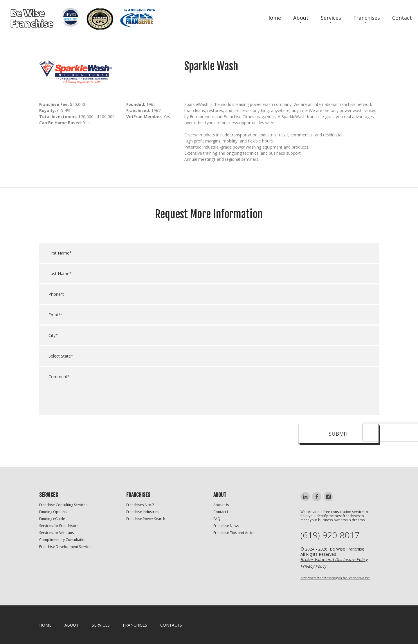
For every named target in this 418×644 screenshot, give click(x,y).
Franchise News (226, 525)
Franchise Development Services (65, 546)
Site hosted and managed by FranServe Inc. (335, 578)
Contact (402, 17)
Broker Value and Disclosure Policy (333, 559)
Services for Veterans (56, 532)
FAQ (216, 518)
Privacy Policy (313, 566)
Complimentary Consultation (63, 539)
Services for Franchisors (58, 525)
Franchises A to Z (140, 504)
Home (273, 17)
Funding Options (52, 511)
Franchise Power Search (145, 518)
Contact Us (222, 511)
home (45, 625)
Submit (339, 441)
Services (331, 17)
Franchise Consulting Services (63, 504)
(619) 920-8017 (329, 535)
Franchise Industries (142, 511)
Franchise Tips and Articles (235, 532)
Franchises (366, 17)
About (301, 17)
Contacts (171, 625)
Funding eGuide (52, 518)
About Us (221, 504)
